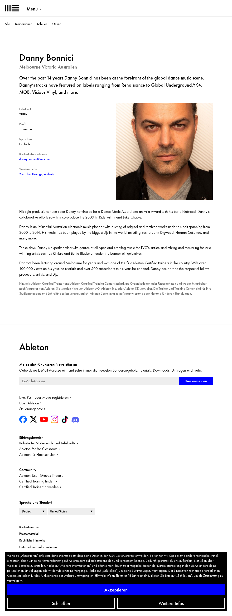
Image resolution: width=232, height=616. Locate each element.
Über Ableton (29, 403)
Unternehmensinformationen (38, 547)
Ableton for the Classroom (38, 448)
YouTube (25, 174)
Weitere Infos (171, 603)
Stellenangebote (31, 408)
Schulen (42, 24)
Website (49, 174)
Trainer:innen (23, 24)
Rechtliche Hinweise (32, 540)
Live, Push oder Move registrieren (44, 397)
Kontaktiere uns (29, 527)
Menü (32, 9)
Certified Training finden (36, 481)
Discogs (37, 174)
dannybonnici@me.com (34, 159)
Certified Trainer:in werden (39, 486)
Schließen (61, 603)
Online (56, 24)
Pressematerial (29, 534)
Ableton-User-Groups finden (40, 475)
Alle (7, 24)
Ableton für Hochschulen (37, 454)
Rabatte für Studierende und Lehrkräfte (47, 443)
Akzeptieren (116, 590)
